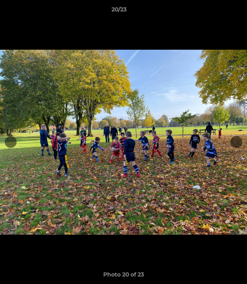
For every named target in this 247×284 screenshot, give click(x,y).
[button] (218, 11)
